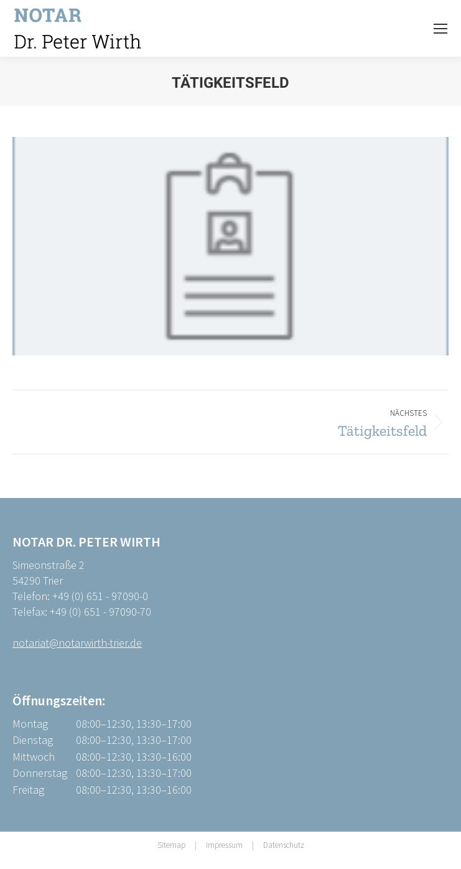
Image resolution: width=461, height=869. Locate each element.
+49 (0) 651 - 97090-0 (100, 596)
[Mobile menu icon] (440, 29)
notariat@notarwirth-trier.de (77, 643)
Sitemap (171, 845)
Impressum (224, 845)
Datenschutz (283, 845)
